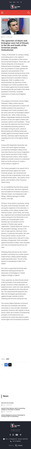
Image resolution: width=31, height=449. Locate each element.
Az (21, 2)
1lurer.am (17, 431)
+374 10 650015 (16, 441)
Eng (14, 2)
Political (5, 20)
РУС (18, 2)
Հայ (10, 2)
